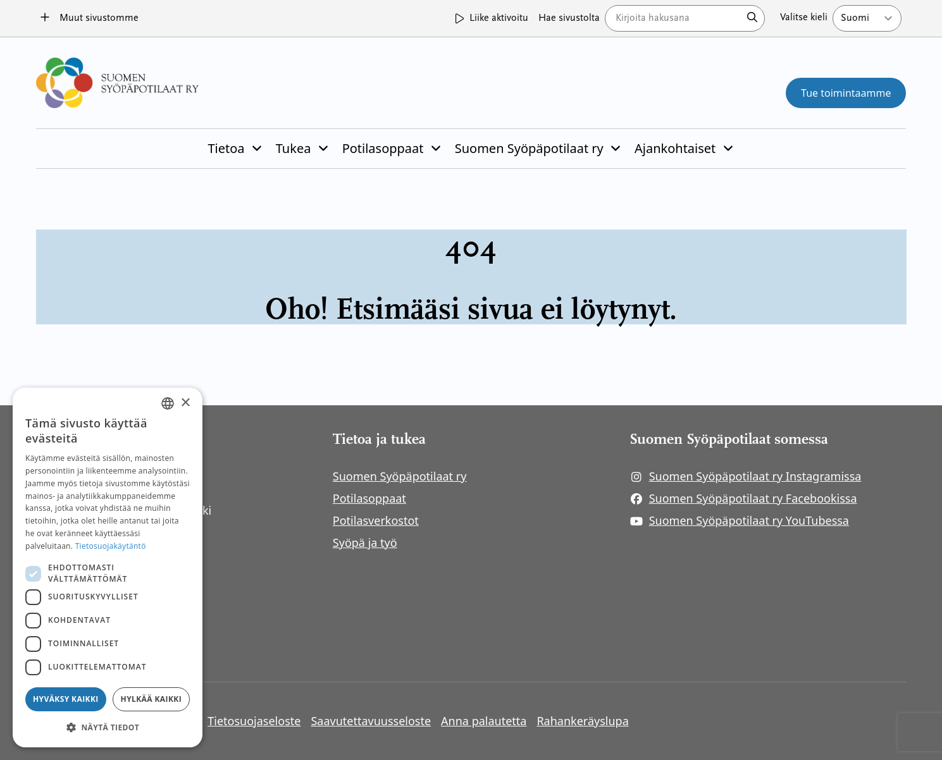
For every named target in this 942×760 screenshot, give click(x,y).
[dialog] (107, 567)
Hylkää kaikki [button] (151, 699)
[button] (107, 727)
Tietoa (226, 148)
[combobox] (167, 403)
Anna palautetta (483, 720)
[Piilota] (255, 148)
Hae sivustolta (569, 18)
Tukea (293, 148)
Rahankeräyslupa (582, 720)
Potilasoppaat (383, 148)
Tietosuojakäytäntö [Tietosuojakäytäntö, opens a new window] (110, 546)
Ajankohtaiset (675, 148)
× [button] (185, 403)
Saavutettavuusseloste (371, 720)
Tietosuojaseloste (254, 720)
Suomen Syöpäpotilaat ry (529, 148)
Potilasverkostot (376, 520)
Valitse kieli (803, 18)
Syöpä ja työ (365, 542)
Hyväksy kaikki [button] (66, 699)
